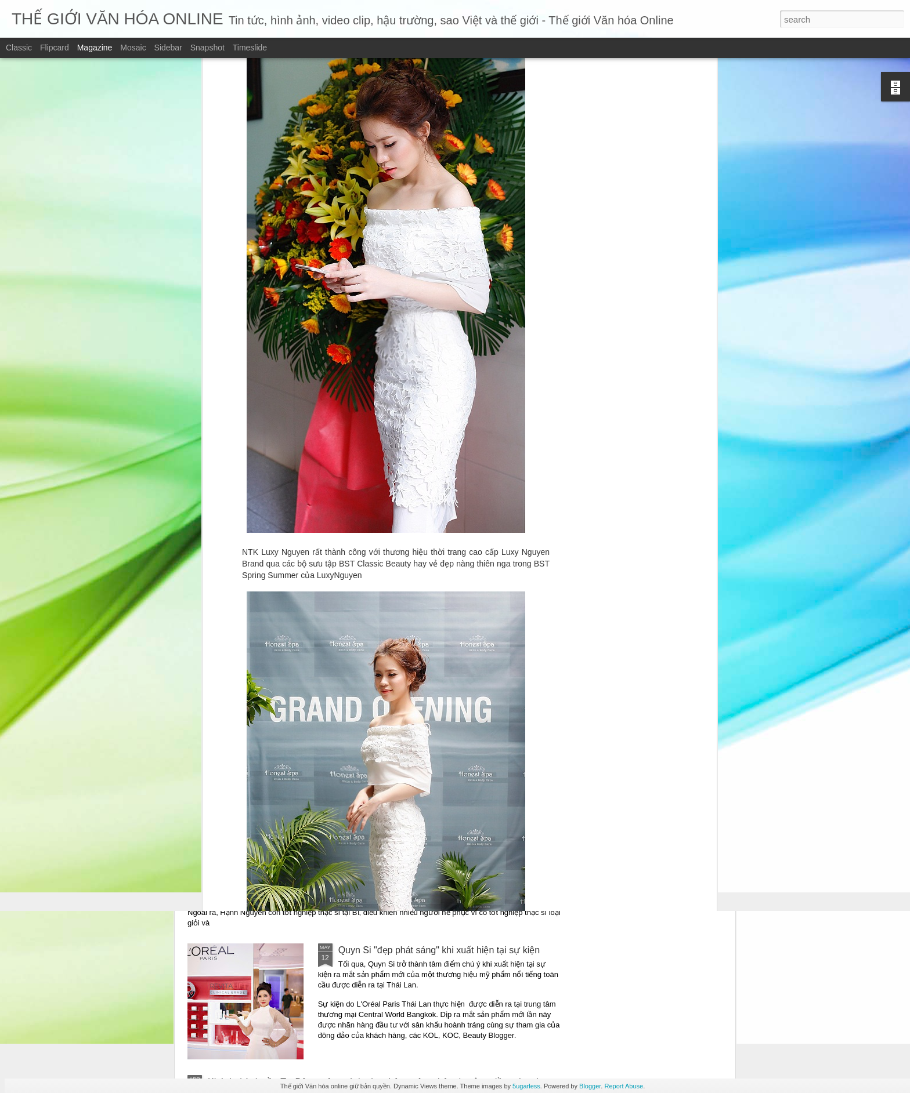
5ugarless (526, 1086)
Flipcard (54, 47)
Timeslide (250, 47)
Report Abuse (623, 1086)
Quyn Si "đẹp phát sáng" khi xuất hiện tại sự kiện (439, 950)
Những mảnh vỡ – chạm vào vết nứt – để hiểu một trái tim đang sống (351, 737)
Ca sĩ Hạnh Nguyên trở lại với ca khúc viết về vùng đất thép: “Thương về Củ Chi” (374, 848)
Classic (19, 47)
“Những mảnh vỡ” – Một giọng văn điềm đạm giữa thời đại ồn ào (342, 654)
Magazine (95, 47)
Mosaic (133, 47)
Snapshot (207, 47)
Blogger (590, 1086)
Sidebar (168, 47)
